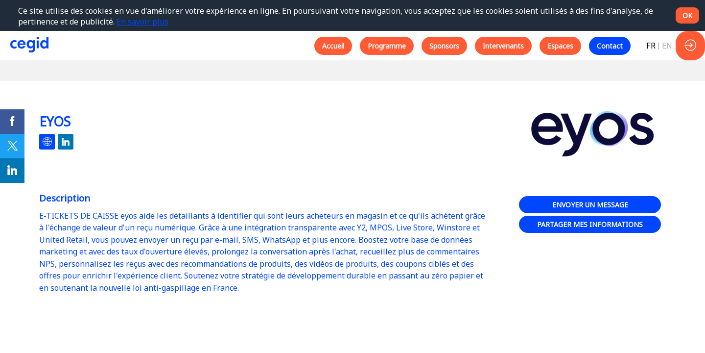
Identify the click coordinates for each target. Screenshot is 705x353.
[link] (12, 121)
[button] (333, 46)
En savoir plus (142, 21)
